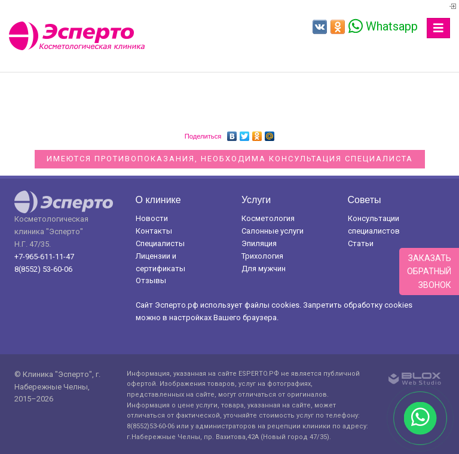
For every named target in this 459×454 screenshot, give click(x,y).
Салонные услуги (272, 230)
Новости (152, 218)
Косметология (268, 218)
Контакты (154, 230)
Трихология (262, 255)
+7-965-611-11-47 (44, 256)
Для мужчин (263, 268)
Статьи (361, 243)
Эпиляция (259, 243)
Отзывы (151, 280)
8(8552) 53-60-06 (43, 269)
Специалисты (160, 243)
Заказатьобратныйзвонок (429, 271)
